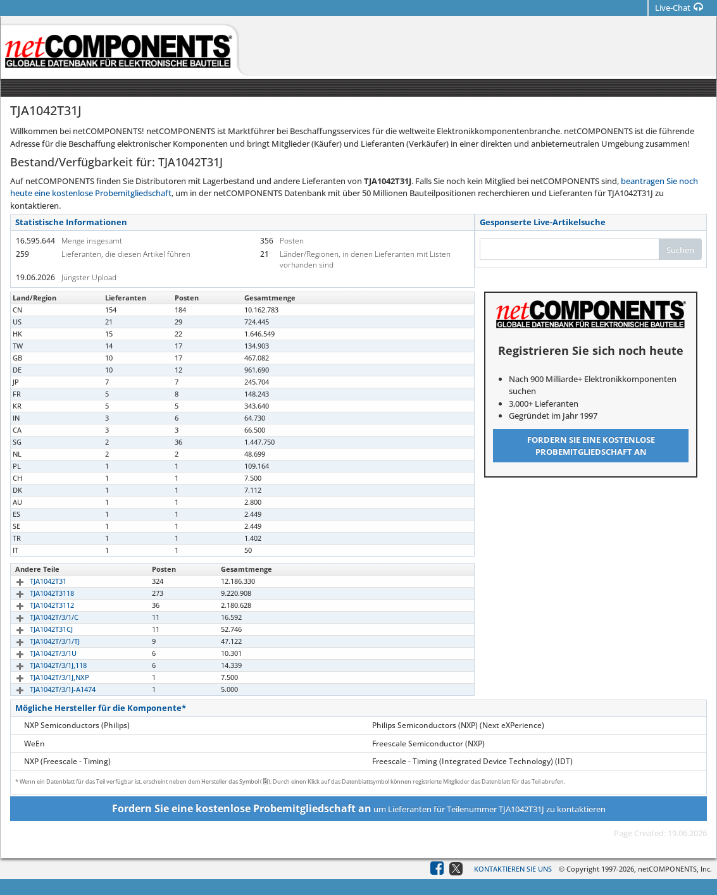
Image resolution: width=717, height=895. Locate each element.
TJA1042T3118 (37, 593)
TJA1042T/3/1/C (39, 617)
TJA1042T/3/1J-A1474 (48, 689)
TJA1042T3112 (37, 605)
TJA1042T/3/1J (37, 309)
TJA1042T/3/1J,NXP (45, 677)
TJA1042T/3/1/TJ (40, 641)
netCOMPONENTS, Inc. (675, 868)
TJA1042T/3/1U (38, 653)
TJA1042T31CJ (36, 629)
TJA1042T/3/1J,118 (43, 665)
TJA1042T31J (34, 381)
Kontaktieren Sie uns (513, 868)
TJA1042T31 (33, 581)
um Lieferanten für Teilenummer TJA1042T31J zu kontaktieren (359, 808)
